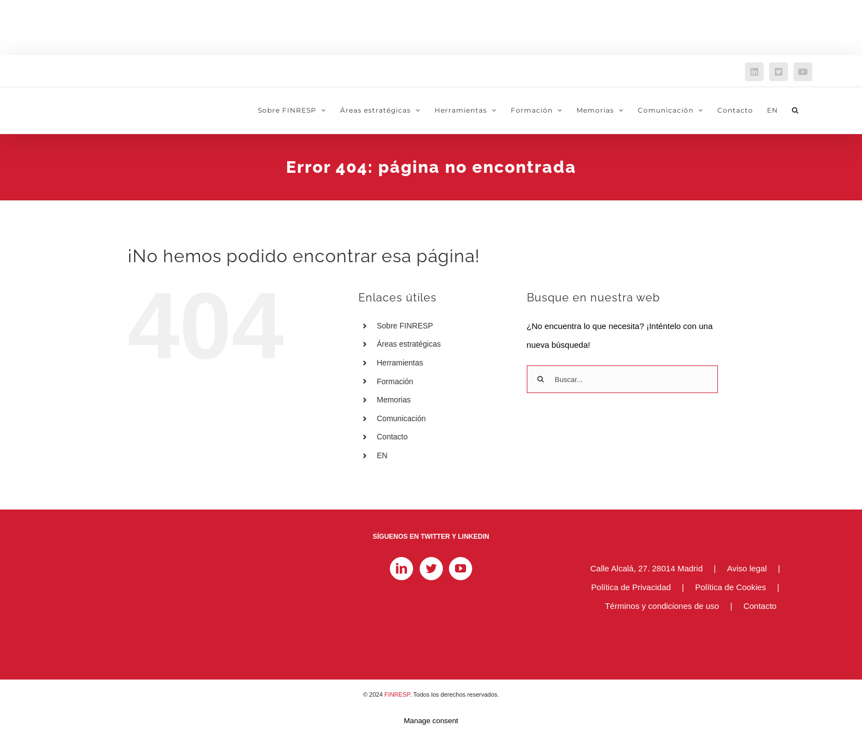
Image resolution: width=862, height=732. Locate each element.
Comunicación (401, 418)
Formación (395, 381)
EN (382, 455)
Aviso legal (746, 568)
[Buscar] (540, 379)
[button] (795, 110)
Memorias (393, 399)
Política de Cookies (730, 587)
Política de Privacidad (631, 587)
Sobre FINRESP (405, 325)
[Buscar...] (622, 379)
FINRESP (397, 694)
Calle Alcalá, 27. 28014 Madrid (646, 568)
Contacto (392, 436)
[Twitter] (431, 568)
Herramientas (400, 362)
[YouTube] (460, 568)
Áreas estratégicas (409, 344)
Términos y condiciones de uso (662, 606)
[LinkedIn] (401, 568)
